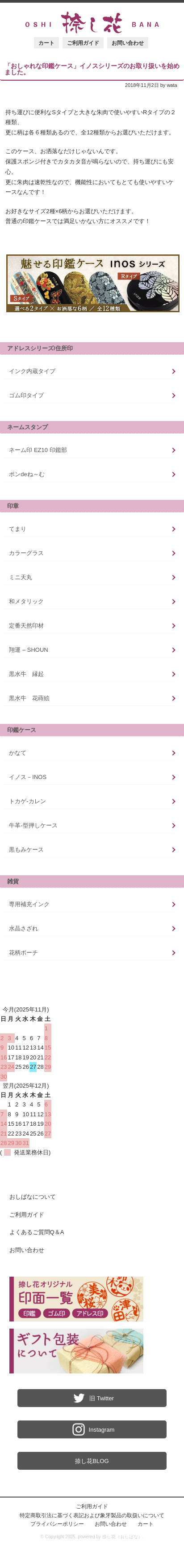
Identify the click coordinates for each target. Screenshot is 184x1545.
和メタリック (26, 601)
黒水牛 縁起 (26, 674)
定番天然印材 (26, 625)
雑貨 (13, 881)
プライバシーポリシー (57, 1524)
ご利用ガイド (83, 43)
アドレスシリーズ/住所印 (40, 348)
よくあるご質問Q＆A (36, 1232)
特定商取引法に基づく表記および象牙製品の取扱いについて (92, 1515)
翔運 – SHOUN (28, 649)
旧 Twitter (92, 1398)
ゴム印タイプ (26, 395)
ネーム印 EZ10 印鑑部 (38, 450)
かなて (17, 752)
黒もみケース (26, 849)
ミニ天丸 (20, 577)
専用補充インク (29, 904)
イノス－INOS (27, 777)
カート (46, 43)
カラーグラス (26, 553)
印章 (13, 506)
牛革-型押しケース (33, 825)
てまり (17, 528)
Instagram (92, 1429)
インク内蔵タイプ (32, 371)
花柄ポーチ (23, 952)
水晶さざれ (23, 928)
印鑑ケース (21, 730)
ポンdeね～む (26, 474)
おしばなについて (32, 1196)
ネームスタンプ (27, 427)
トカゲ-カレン (27, 801)
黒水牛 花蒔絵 (29, 698)
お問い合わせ (128, 43)
